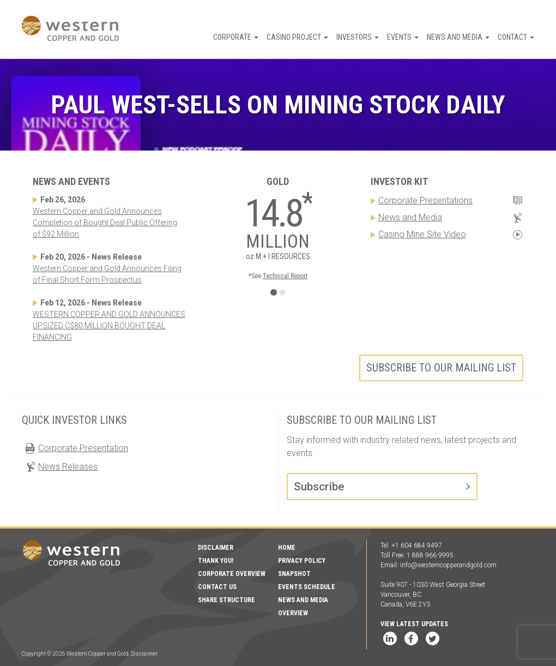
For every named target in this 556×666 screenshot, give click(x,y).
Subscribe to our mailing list (441, 367)
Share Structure (226, 600)
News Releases (68, 466)
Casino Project (297, 37)
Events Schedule (306, 587)
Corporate (235, 37)
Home (286, 547)
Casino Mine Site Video (422, 234)
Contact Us (217, 587)
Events (403, 37)
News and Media (458, 37)
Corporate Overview (231, 574)
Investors (357, 37)
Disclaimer (215, 547)
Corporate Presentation (83, 448)
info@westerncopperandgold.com (448, 565)
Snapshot (294, 574)
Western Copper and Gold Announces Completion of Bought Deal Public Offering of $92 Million (105, 222)
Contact (516, 37)
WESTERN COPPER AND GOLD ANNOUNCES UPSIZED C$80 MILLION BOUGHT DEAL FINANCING (109, 325)
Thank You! (215, 561)
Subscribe (319, 486)
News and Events (71, 181)
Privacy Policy (301, 561)
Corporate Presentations (425, 200)
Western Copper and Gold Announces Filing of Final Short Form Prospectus (107, 274)
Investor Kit (399, 181)
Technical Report (285, 276)
